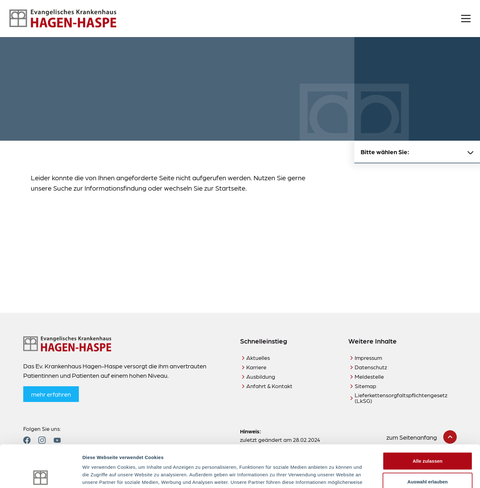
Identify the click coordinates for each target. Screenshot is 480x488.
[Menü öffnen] (466, 18)
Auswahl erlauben (427, 439)
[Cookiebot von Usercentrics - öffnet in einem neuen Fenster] (40, 475)
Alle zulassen (427, 418)
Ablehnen (427, 460)
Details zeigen (334, 475)
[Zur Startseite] (62, 18)
